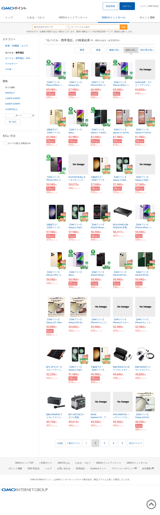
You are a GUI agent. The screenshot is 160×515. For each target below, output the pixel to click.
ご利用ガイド (45, 463)
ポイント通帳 (147, 17)
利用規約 (80, 468)
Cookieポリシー (98, 468)
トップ (9, 17)
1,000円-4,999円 (12, 98)
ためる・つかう (36, 17)
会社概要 (148, 468)
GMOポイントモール (113, 17)
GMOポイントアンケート (73, 17)
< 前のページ (73, 443)
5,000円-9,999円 (12, 104)
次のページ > (135, 443)
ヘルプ (143, 6)
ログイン (127, 6)
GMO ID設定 (153, 6)
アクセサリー (11, 63)
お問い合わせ (64, 468)
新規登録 (110, 6)
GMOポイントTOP (24, 463)
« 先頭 (60, 443)
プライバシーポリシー (124, 468)
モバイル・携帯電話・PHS (17, 58)
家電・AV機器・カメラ (16, 45)
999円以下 (10, 93)
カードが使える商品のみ (17, 143)
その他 (8, 69)
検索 (123, 27)
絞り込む (13, 122)
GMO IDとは (64, 463)
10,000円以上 (11, 109)
